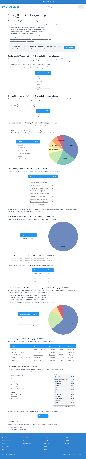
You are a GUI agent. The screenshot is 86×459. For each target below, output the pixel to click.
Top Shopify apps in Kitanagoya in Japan (22, 33)
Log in (81, 7)
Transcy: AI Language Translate (39, 202)
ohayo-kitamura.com (39, 349)
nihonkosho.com (38, 355)
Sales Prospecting (7, 440)
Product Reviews (35, 180)
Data (37, 7)
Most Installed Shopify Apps (18, 429)
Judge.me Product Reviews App (39, 199)
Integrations (43, 7)
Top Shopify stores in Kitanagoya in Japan (22, 41)
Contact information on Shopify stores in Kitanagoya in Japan (27, 29)
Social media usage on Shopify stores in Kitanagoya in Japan (27, 27)
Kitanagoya (52, 349)
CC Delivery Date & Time (37, 204)
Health (20, 156)
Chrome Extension (48, 2)
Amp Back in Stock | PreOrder (38, 191)
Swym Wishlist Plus (35, 185)
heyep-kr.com (37, 360)
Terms (67, 443)
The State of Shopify (16, 427)
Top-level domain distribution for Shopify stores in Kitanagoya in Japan (30, 39)
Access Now (69, 47)
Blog (45, 449)
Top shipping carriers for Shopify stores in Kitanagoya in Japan (28, 37)
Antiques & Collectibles (24, 153)
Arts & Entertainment (24, 150)
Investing (4, 443)
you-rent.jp (37, 357)
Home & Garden (22, 158)
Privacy (67, 440)
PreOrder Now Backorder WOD (39, 188)
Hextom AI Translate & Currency (39, 193)
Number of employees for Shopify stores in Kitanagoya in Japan (28, 35)
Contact (55, 7)
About (46, 440)
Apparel (20, 145)
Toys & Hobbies (22, 147)
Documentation (27, 443)
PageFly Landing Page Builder (38, 182)
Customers (47, 446)
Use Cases (31, 7)
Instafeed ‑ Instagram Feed (37, 196)
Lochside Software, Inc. (9, 454)
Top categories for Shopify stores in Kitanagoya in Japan (26, 31)
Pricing (50, 7)
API (3, 449)
